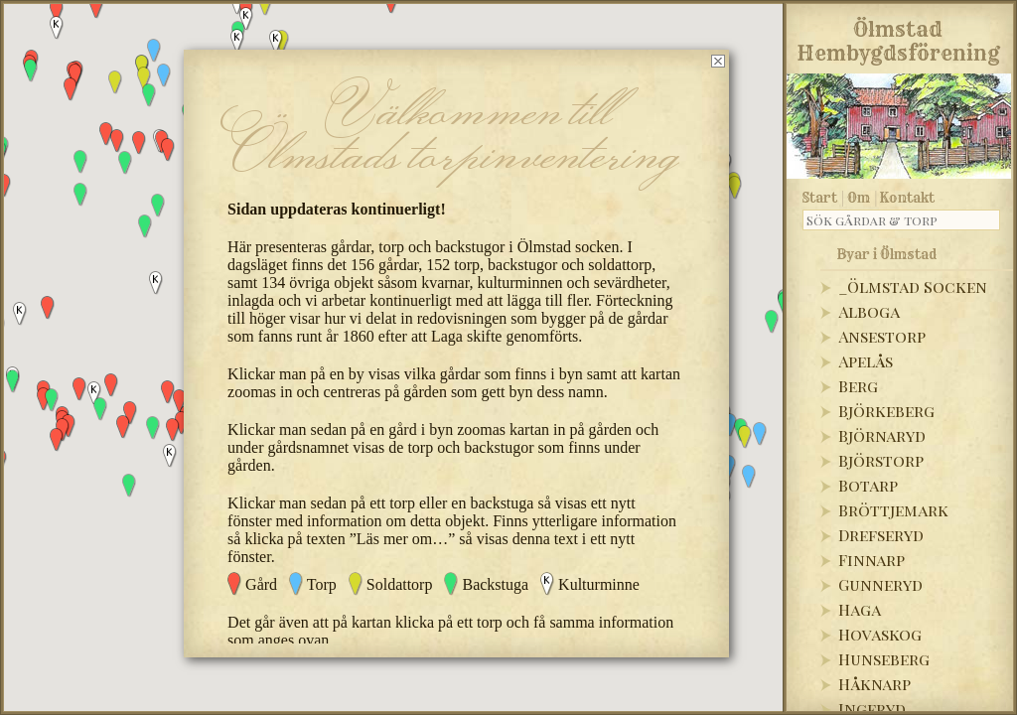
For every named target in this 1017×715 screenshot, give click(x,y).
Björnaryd (882, 435)
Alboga (869, 311)
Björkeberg (886, 410)
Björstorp (881, 460)
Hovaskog (880, 634)
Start (819, 198)
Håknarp (874, 683)
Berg (858, 385)
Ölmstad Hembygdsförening (898, 38)
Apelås (865, 361)
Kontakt (907, 198)
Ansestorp (882, 336)
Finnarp (871, 559)
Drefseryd (881, 534)
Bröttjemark (893, 510)
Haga (859, 609)
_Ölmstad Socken (912, 286)
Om (858, 198)
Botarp (868, 485)
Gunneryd (880, 584)
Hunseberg (884, 658)
